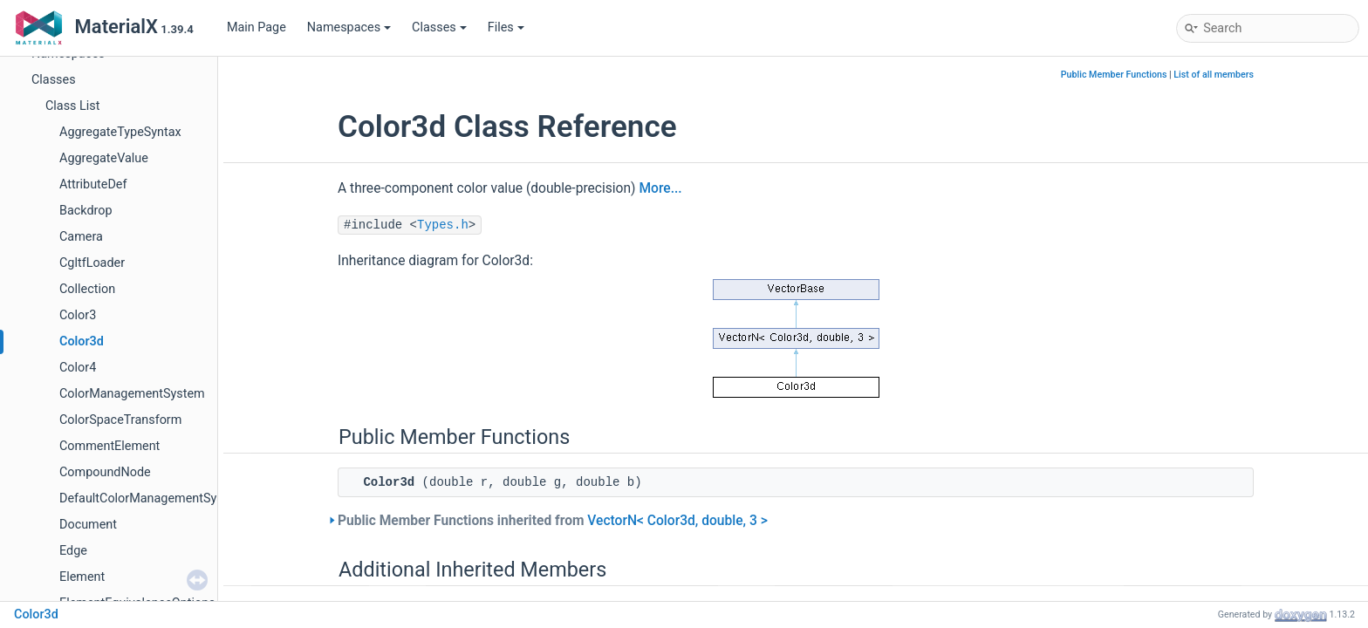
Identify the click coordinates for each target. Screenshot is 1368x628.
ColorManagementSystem (132, 393)
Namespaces (349, 27)
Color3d (81, 341)
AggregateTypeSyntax (120, 132)
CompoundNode (105, 472)
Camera (81, 236)
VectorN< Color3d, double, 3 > (677, 521)
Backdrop (86, 210)
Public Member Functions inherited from (553, 521)
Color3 (77, 315)
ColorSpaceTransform (120, 420)
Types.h (443, 225)
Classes (439, 27)
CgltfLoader (92, 263)
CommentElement (109, 446)
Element (82, 577)
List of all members (1213, 74)
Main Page (256, 27)
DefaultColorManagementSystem (152, 498)
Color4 (77, 367)
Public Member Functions (1114, 74)
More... (660, 188)
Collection (87, 289)
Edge (73, 550)
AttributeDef (93, 184)
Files (506, 27)
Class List (72, 106)
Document (88, 524)
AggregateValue (103, 158)
